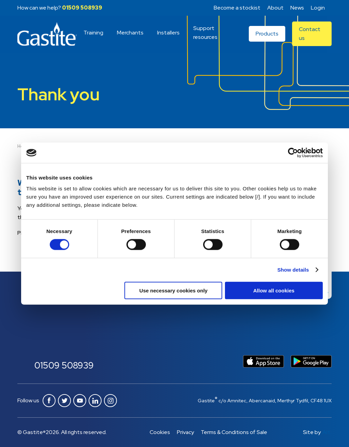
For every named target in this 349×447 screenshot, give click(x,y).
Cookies (159, 432)
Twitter (64, 400)
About (275, 7)
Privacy (185, 432)
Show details (293, 270)
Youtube (79, 400)
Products (267, 34)
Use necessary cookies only (173, 290)
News (297, 7)
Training (94, 33)
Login (318, 7)
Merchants (130, 33)
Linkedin (95, 400)
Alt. (327, 432)
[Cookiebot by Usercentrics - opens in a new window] (293, 153)
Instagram (110, 400)
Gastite (47, 34)
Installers (168, 33)
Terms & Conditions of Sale (234, 432)
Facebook (49, 400)
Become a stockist (237, 7)
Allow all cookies (273, 290)
